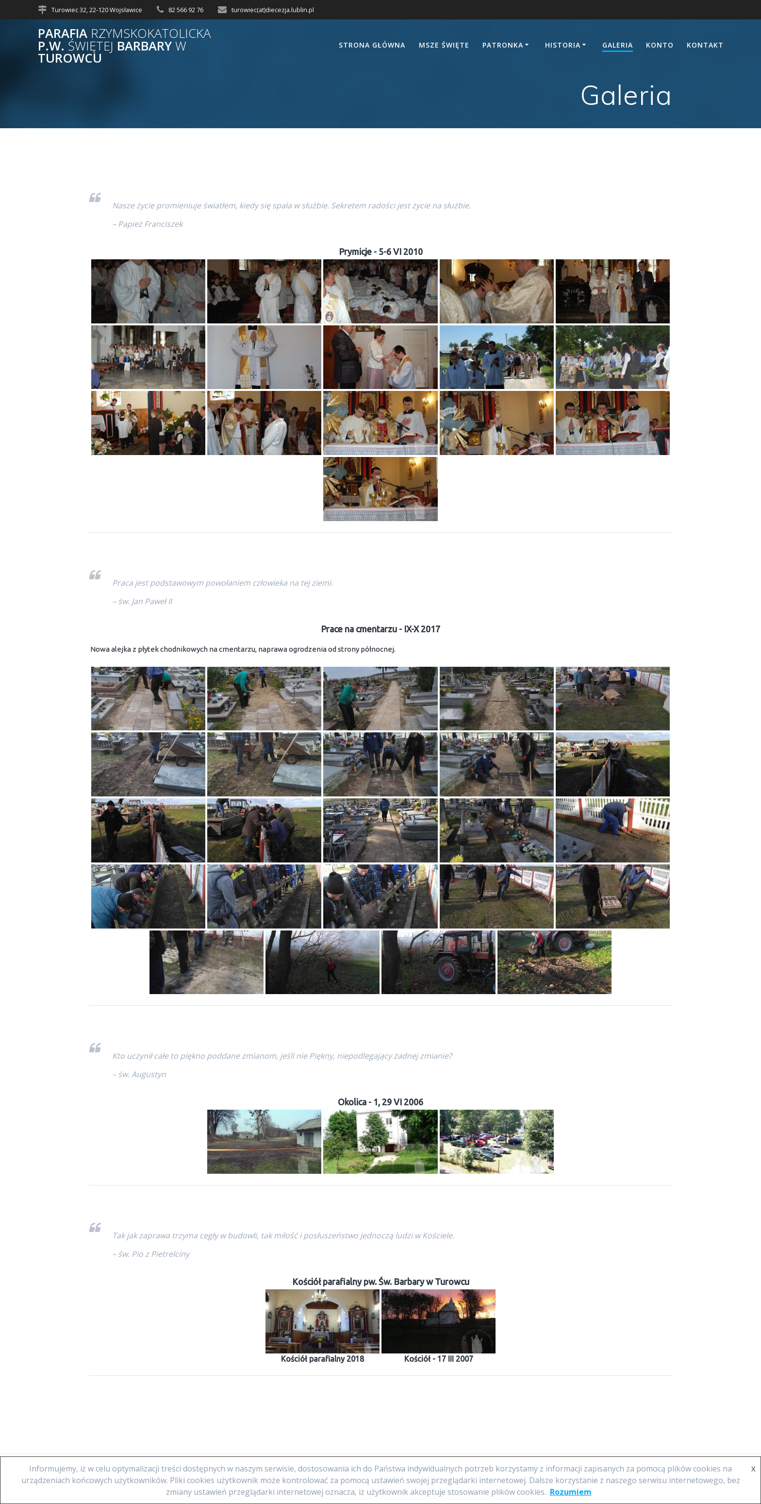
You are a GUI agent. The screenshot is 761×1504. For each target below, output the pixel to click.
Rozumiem (571, 1492)
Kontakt (705, 45)
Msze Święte (444, 45)
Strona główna (372, 45)
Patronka (502, 45)
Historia (562, 45)
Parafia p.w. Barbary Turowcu (124, 46)
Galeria (617, 45)
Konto (660, 45)
